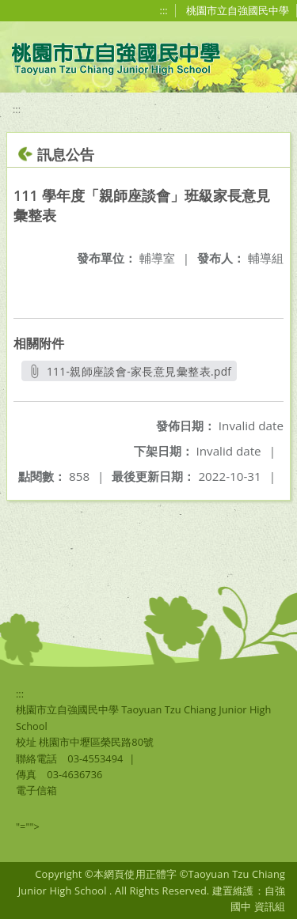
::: (164, 10)
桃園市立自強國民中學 (237, 10)
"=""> (28, 826)
